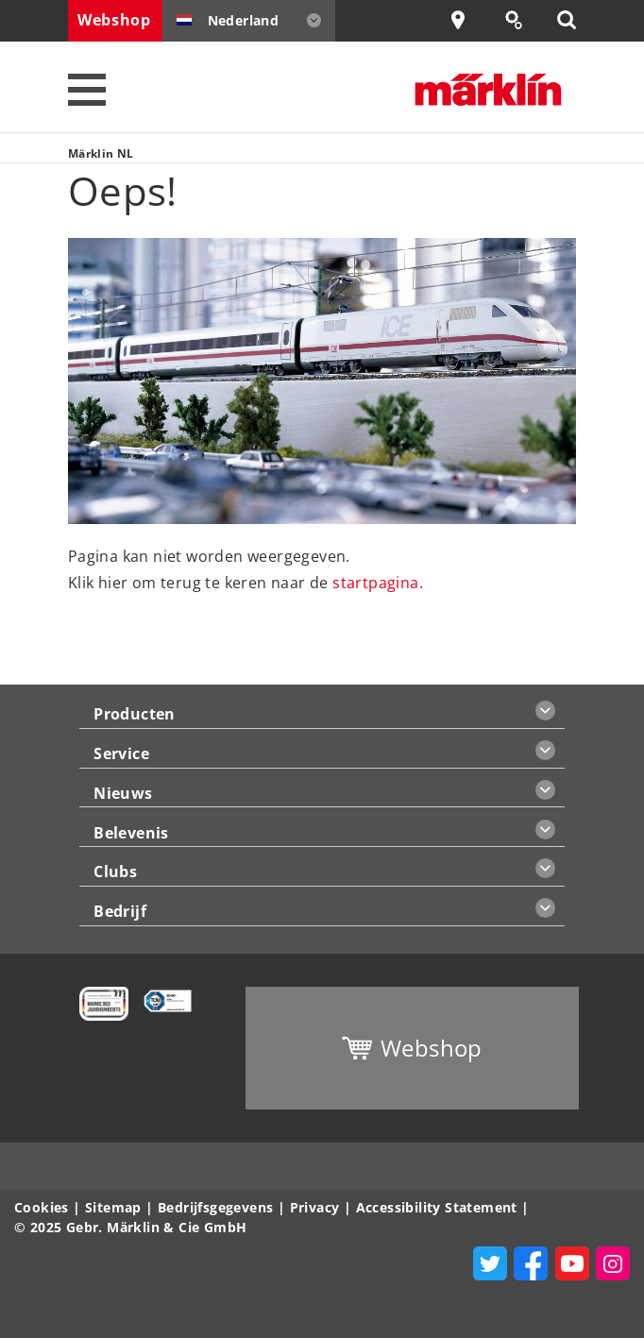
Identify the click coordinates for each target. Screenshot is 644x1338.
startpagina (375, 582)
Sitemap (113, 1207)
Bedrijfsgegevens (215, 1207)
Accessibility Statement (436, 1207)
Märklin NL (101, 153)
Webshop (114, 19)
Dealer (470, 20)
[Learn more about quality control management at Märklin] (160, 999)
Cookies (41, 1207)
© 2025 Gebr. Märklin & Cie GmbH (130, 1227)
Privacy (315, 1207)
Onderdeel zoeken (523, 20)
